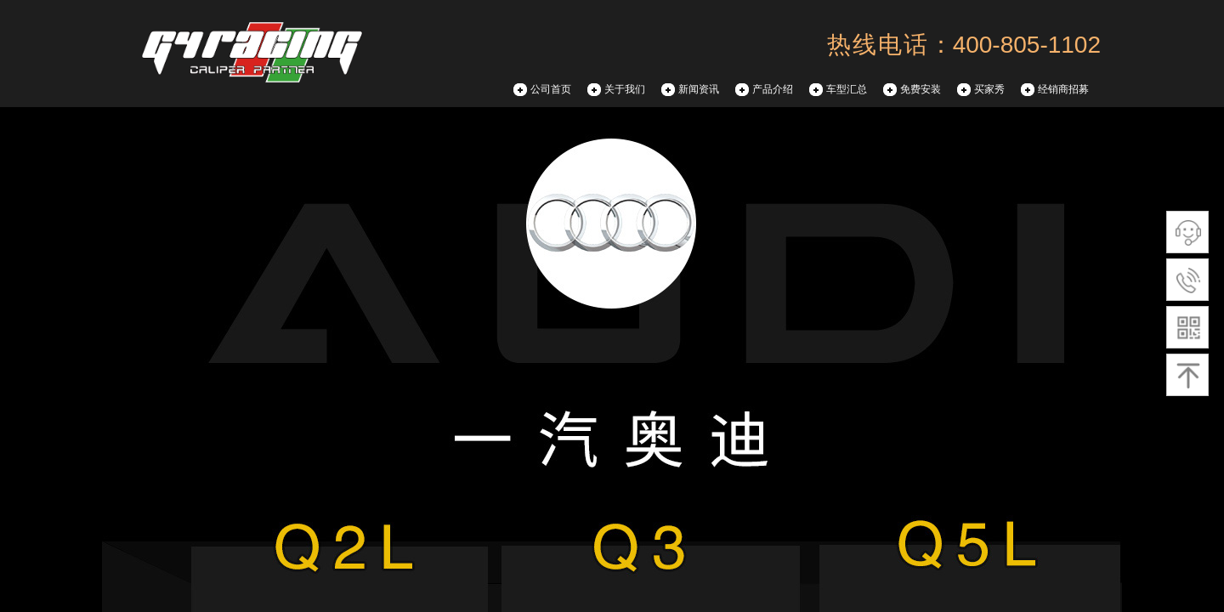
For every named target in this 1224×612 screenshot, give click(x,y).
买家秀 (989, 89)
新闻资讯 (698, 89)
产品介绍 (772, 89)
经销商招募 (1063, 89)
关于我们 (624, 89)
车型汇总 (846, 89)
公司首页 (550, 89)
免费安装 (920, 89)
